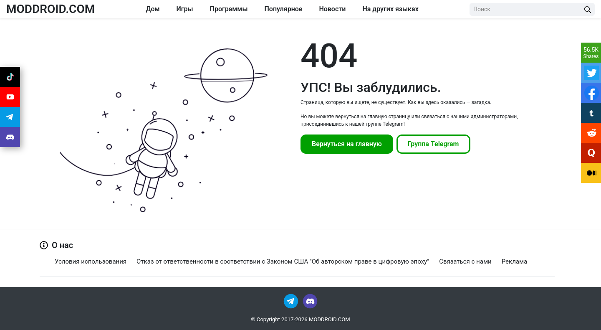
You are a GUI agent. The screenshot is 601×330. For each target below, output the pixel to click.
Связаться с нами (465, 261)
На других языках (390, 9)
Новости (332, 9)
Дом (152, 9)
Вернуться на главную (347, 144)
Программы (229, 9)
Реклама (515, 261)
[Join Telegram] (291, 300)
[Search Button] (588, 9)
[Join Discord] (310, 300)
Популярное (283, 9)
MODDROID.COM (50, 9)
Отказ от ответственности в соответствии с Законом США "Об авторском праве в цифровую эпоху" (282, 261)
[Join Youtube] (10, 97)
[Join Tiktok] (10, 77)
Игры (185, 9)
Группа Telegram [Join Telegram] (433, 144)
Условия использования (90, 261)
